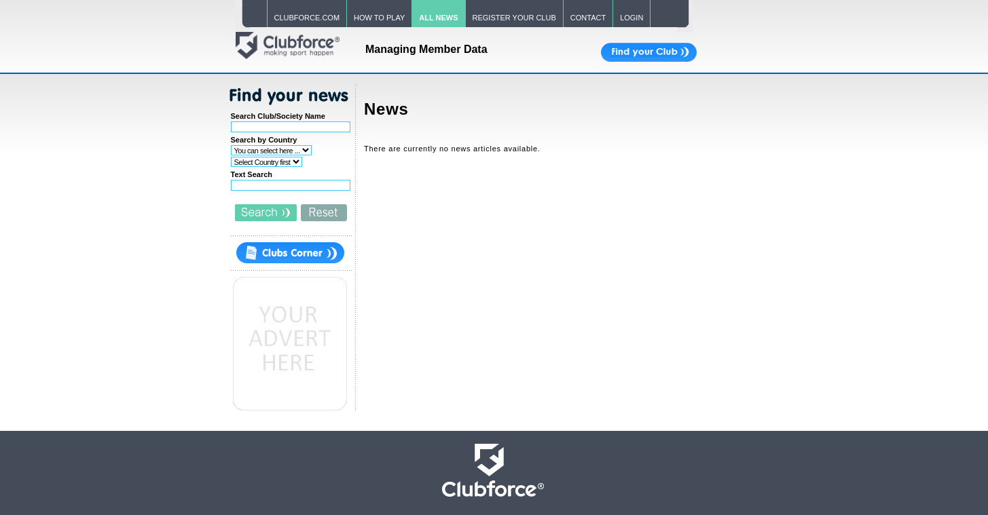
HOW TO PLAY (379, 18)
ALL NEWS (438, 18)
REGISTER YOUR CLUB (514, 18)
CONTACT (588, 18)
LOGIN (631, 18)
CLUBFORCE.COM (307, 18)
